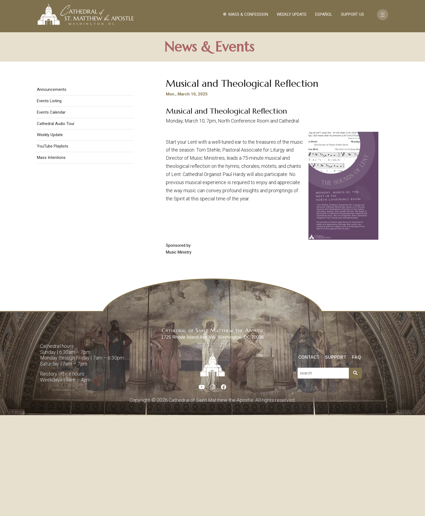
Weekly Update (292, 14)
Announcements (51, 190)
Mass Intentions (51, 258)
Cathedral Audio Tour (56, 224)
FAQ (356, 458)
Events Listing (49, 201)
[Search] (355, 474)
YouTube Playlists (52, 247)
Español (323, 14)
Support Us (352, 14)
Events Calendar (51, 213)
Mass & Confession (248, 14)
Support (335, 458)
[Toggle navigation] (382, 14)
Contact (308, 458)
